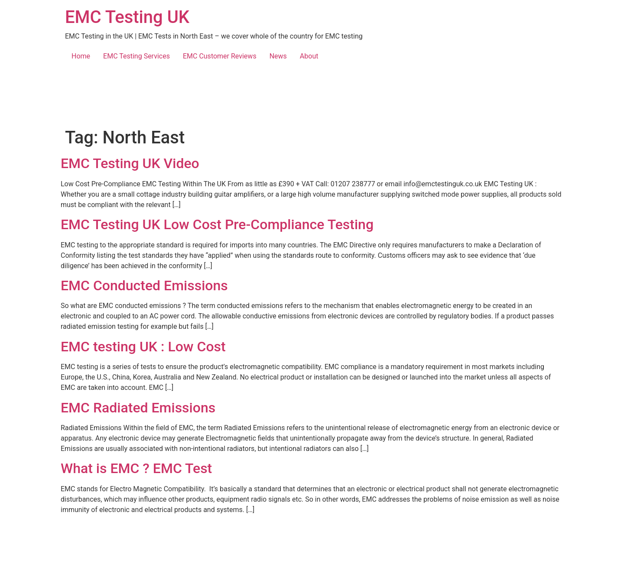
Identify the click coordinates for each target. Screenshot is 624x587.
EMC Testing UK (127, 17)
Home (81, 56)
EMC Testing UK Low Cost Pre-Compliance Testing (217, 224)
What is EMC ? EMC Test (136, 468)
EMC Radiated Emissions (138, 407)
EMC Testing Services (136, 56)
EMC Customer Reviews (220, 56)
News (278, 56)
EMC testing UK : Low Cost (143, 346)
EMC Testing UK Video (130, 163)
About (309, 56)
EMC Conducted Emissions (144, 285)
